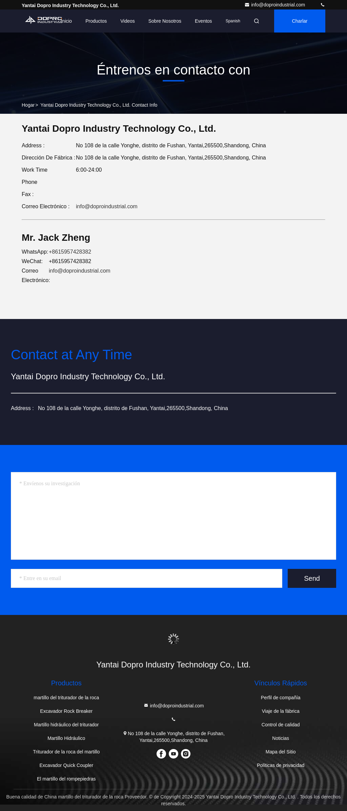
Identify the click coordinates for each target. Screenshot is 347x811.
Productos (96, 21)
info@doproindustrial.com (275, 4)
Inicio (66, 21)
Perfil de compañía (281, 697)
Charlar (300, 21)
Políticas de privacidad (280, 765)
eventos (203, 21)
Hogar (28, 105)
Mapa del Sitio (281, 751)
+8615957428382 (70, 252)
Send (312, 578)
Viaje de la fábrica (281, 711)
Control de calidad (281, 724)
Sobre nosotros (164, 21)
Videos (127, 21)
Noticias (280, 738)
